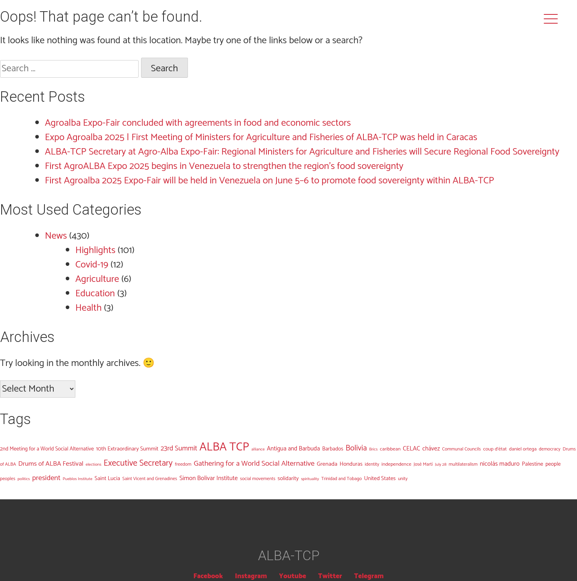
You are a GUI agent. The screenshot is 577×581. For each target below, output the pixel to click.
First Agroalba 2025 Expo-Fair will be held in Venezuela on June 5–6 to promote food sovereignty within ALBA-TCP (269, 181)
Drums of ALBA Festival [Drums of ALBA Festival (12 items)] (51, 463)
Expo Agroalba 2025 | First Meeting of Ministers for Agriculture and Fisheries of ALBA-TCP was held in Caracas (261, 137)
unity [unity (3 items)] (403, 478)
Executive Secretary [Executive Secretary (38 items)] (138, 463)
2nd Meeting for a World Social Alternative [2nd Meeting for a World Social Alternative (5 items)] (47, 448)
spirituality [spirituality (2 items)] (310, 478)
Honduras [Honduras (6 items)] (351, 464)
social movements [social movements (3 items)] (257, 478)
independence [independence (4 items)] (396, 464)
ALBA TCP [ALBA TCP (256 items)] (224, 447)
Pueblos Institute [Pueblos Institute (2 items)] (78, 478)
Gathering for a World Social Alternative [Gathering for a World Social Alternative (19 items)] (254, 464)
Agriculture (97, 279)
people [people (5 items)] (553, 464)
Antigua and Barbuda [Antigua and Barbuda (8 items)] (293, 449)
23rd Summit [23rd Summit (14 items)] (179, 448)
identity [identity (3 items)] (372, 464)
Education (95, 294)
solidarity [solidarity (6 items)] (288, 478)
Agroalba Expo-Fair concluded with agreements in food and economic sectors (198, 123)
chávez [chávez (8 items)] (431, 449)
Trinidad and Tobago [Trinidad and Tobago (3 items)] (341, 478)
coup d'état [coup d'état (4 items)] (495, 449)
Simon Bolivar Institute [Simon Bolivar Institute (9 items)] (209, 478)
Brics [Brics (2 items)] (373, 449)
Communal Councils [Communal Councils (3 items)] (461, 449)
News (56, 236)
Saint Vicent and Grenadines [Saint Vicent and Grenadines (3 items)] (149, 478)
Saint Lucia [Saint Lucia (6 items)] (107, 478)
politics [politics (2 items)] (24, 478)
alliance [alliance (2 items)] (257, 449)
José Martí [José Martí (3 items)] (423, 464)
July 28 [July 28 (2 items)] (441, 464)
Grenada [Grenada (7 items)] (327, 464)
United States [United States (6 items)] (379, 478)
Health (88, 308)
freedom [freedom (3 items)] (183, 464)
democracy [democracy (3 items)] (550, 449)
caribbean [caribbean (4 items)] (390, 449)
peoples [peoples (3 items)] (7, 478)
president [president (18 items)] (46, 478)
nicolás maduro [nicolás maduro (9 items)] (500, 464)
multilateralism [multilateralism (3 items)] (463, 464)
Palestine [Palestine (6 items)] (532, 464)
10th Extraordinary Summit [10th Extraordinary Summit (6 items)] (127, 449)
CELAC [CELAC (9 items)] (411, 449)
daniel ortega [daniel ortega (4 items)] (523, 449)
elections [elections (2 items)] (93, 464)
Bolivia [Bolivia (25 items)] (356, 448)
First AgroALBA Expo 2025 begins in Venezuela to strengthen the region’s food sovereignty (224, 166)
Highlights (95, 250)
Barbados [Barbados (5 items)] (332, 448)
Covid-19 (91, 265)
